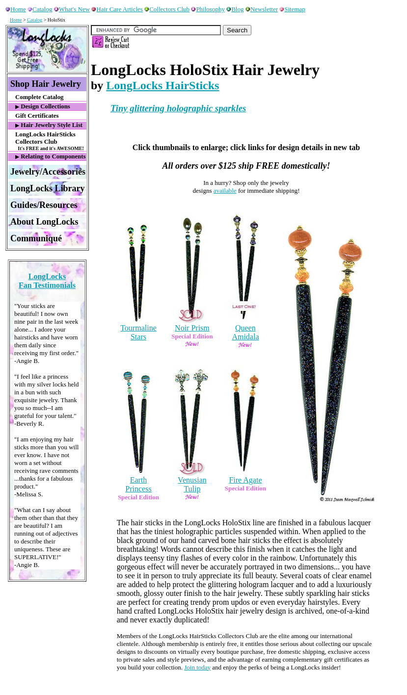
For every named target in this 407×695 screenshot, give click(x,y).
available (225, 190)
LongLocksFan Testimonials (47, 280)
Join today (197, 667)
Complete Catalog (39, 97)
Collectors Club (167, 9)
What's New (72, 9)
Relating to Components (50, 156)
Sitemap (292, 9)
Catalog (39, 9)
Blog (235, 9)
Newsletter (261, 9)
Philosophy (208, 9)
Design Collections (42, 106)
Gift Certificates (36, 115)
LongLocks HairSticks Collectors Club (50, 141)
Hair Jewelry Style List (48, 125)
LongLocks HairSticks (162, 85)
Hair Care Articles (117, 9)
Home (15, 9)
